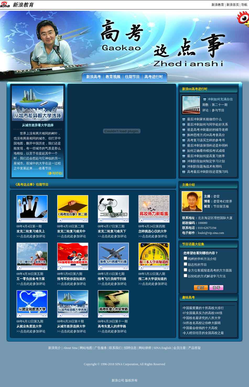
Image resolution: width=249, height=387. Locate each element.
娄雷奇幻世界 (222, 201)
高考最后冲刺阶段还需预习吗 (207, 172)
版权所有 (131, 380)
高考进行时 (153, 77)
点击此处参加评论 (32, 236)
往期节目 (132, 77)
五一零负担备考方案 (31, 279)
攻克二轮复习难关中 (71, 231)
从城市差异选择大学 (71, 326)
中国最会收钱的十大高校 (200, 328)
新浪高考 (93, 77)
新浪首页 (232, 5)
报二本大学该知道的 (152, 279)
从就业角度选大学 (29, 326)
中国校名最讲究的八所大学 (202, 318)
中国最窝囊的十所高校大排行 (203, 308)
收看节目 (45, 168)
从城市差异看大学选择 (37, 125)
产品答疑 (194, 348)
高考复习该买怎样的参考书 (206, 140)
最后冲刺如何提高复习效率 (206, 156)
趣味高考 (188, 297)
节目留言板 (221, 206)
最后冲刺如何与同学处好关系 (207, 124)
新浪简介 (54, 348)
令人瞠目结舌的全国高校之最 (203, 333)
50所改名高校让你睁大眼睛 (202, 323)
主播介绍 (188, 185)
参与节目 (218, 110)
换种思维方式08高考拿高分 (206, 135)
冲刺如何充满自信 (220, 99)
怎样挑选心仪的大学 (152, 231)
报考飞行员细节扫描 (112, 279)
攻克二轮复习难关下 (112, 231)
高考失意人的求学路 (112, 326)
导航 (244, 5)
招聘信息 (130, 348)
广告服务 (100, 348)
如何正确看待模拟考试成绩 (206, 151)
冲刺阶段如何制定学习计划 (206, 161)
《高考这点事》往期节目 (31, 184)
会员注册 (179, 348)
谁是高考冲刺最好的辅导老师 (207, 130)
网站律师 (145, 348)
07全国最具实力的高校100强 (202, 313)
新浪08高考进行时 (194, 89)
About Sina (70, 348)
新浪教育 (218, 5)
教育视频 (113, 77)
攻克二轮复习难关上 (31, 231)
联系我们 (115, 348)
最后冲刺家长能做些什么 (204, 119)
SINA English (162, 348)
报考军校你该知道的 (71, 279)
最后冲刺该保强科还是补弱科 (207, 145)
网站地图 (86, 348)
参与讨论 (55, 173)
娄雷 (216, 196)
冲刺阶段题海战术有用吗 (204, 166)
